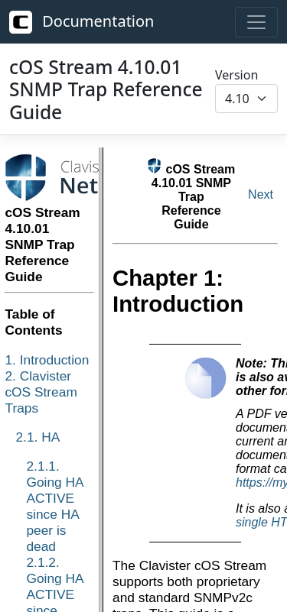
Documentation (81, 22)
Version (236, 74)
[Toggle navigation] (256, 22)
